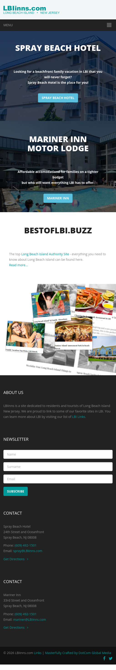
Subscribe (15, 491)
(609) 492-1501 (25, 545)
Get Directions (15, 559)
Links (37, 653)
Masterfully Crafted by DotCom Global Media (78, 653)
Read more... (18, 265)
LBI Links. (79, 417)
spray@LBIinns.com (27, 551)
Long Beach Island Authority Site (45, 254)
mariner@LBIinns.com (29, 619)
